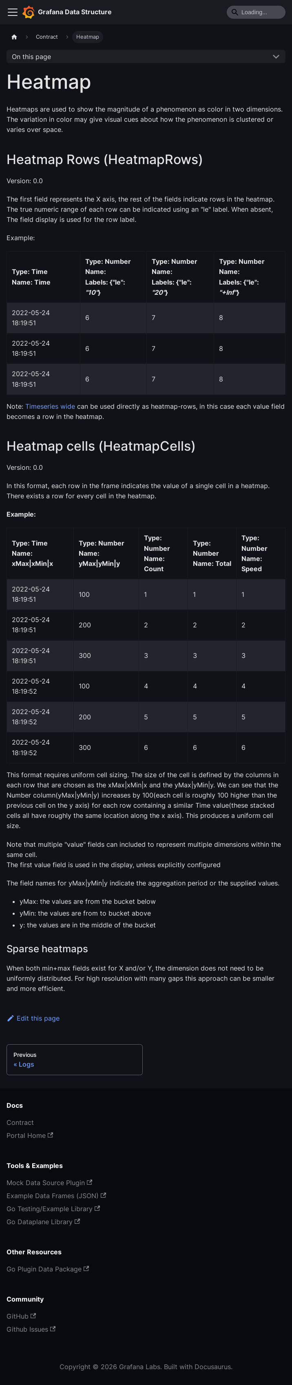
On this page (31, 57)
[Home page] (14, 37)
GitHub (21, 1316)
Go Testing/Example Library (53, 1209)
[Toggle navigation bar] (13, 12)
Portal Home (30, 1135)
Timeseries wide (50, 406)
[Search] (256, 12)
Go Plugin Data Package (48, 1269)
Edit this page (33, 1018)
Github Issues (31, 1329)
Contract (20, 1122)
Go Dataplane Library (43, 1222)
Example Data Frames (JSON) (56, 1196)
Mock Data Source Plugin (49, 1183)
